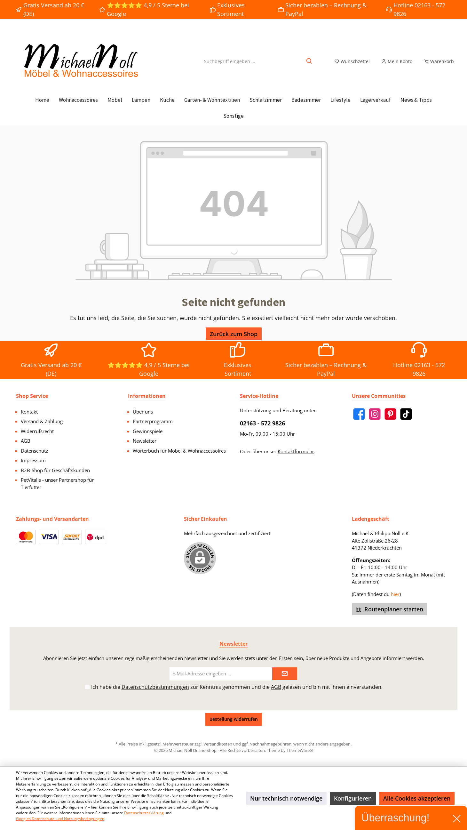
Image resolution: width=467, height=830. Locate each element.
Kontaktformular (296, 451)
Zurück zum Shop (233, 334)
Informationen (147, 395)
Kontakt (29, 411)
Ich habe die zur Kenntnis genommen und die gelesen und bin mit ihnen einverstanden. (237, 686)
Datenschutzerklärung (144, 813)
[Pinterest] (390, 414)
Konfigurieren (353, 798)
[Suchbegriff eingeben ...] (229, 61)
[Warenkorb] (437, 61)
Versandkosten (217, 744)
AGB (25, 441)
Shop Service (32, 395)
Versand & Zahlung (42, 421)
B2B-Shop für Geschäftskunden (55, 470)
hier (395, 594)
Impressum (33, 460)
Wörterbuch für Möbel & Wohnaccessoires (179, 450)
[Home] (42, 100)
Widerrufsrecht (37, 431)
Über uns (143, 411)
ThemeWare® (300, 750)
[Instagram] (375, 414)
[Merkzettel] (352, 61)
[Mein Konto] (396, 61)
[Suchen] (309, 61)
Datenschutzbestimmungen (155, 686)
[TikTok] (406, 414)
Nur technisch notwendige (286, 798)
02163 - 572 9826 (262, 423)
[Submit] (284, 674)
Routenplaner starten (389, 609)
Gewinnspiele (147, 431)
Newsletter (144, 441)
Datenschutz (34, 450)
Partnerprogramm (153, 421)
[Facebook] (359, 414)
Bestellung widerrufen (234, 719)
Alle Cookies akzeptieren (416, 798)
